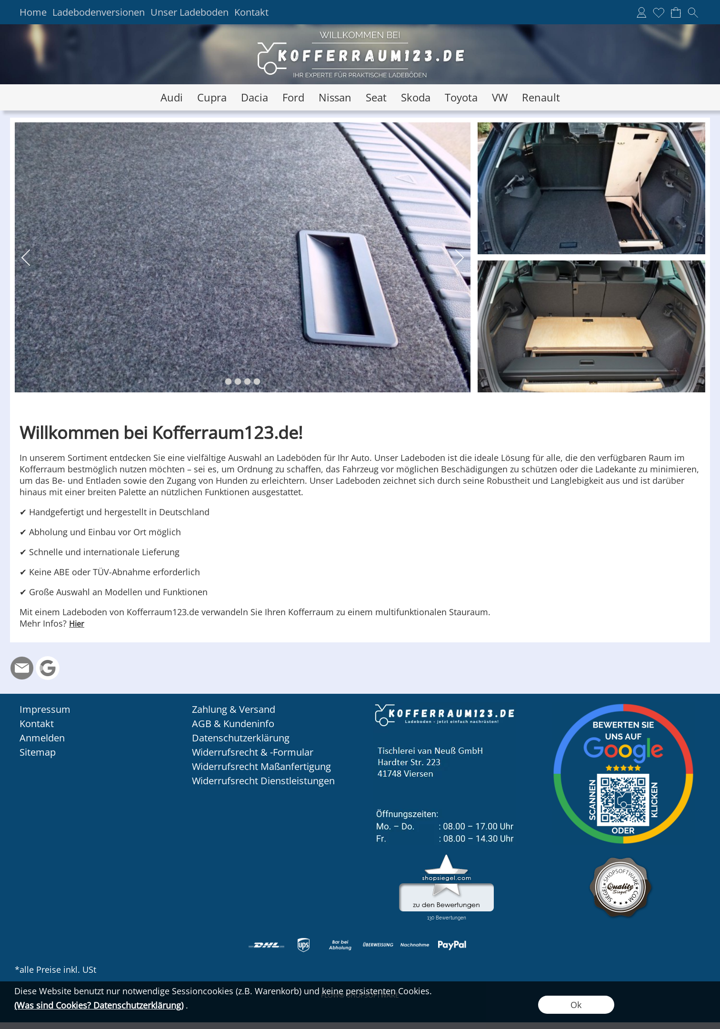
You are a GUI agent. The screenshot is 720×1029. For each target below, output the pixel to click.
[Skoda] (416, 97)
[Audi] (171, 97)
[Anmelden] (641, 12)
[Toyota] (461, 97)
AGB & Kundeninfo (233, 723)
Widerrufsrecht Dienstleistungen (263, 780)
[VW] (500, 97)
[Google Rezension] (48, 668)
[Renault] (541, 97)
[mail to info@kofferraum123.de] (22, 668)
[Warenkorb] (676, 12)
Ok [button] (575, 1004)
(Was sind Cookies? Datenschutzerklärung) (98, 1005)
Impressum (45, 709)
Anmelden (42, 737)
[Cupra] (212, 97)
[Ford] (293, 97)
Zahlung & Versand (233, 709)
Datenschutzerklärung (241, 737)
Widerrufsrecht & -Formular (252, 752)
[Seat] (376, 97)
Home (33, 12)
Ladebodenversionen (98, 12)
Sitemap (38, 752)
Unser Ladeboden (189, 12)
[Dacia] (254, 97)
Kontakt (251, 12)
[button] (693, 12)
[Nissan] (335, 97)
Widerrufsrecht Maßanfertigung (261, 766)
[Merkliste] (658, 12)
